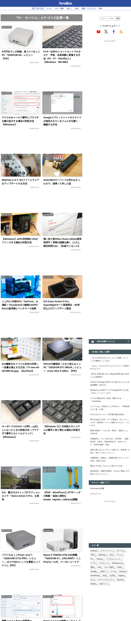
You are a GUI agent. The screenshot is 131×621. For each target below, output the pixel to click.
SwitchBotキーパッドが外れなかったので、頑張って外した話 (61, 182)
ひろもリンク (95, 494)
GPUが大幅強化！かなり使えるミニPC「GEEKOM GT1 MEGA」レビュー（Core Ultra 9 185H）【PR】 (62, 367)
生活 (112, 555)
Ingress (122, 576)
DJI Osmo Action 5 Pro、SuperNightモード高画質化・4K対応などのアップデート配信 (61, 305)
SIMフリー (104, 584)
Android (95, 551)
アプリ (94, 563)
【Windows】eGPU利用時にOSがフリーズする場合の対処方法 (20, 241)
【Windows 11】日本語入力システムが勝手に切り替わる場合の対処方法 (61, 430)
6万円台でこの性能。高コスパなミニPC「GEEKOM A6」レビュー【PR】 (21, 55)
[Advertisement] (110, 59)
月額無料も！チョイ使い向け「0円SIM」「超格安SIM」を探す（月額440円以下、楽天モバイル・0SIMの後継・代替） (109, 442)
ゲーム (49, 8)
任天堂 (113, 576)
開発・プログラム (89, 8)
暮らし (69, 8)
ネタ (93, 580)
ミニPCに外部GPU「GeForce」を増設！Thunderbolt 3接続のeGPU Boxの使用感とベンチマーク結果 (20, 305)
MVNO (94, 584)
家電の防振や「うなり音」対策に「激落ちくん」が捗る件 (110, 432)
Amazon (123, 572)
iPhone (101, 559)
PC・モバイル (38, 8)
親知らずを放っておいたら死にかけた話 (106, 466)
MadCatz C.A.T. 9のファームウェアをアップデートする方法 (20, 182)
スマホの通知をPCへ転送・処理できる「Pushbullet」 (105, 399)
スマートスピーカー (106, 580)
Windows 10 (118, 563)
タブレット (105, 563)
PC (93, 559)
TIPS (94, 555)
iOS (100, 568)
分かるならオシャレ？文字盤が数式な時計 (107, 414)
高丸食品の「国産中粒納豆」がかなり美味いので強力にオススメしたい (110, 472)
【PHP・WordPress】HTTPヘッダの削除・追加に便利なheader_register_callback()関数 (62, 496)
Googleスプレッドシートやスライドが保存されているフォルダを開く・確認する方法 (62, 121)
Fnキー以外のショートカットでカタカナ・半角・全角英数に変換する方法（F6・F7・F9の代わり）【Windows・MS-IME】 (62, 56)
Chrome (121, 580)
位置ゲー (104, 572)
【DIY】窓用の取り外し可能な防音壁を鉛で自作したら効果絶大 (109, 375)
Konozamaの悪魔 (97, 489)
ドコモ (114, 572)
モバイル (121, 551)
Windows (103, 555)
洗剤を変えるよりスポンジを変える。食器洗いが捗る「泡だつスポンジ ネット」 (110, 451)
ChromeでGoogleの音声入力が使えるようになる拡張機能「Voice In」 (110, 383)
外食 (105, 576)
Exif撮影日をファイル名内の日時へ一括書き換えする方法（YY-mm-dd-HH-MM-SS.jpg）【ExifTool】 (21, 367)
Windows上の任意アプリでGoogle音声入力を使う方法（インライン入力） (109, 391)
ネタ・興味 (59, 8)
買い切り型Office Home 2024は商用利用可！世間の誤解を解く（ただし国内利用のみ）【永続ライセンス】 (62, 242)
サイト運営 (110, 568)
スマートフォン (108, 551)
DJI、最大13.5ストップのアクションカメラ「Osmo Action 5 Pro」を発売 (21, 496)
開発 (93, 568)
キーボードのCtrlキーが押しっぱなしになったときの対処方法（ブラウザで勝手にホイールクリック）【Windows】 (20, 431)
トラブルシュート (114, 559)
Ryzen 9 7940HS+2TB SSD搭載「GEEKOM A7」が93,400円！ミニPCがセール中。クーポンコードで (62, 558)
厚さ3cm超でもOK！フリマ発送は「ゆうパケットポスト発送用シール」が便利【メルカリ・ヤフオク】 (110, 423)
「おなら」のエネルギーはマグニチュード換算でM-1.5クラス (110, 367)
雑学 (100, 8)
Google (95, 572)
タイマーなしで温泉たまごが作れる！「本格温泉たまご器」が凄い (110, 407)
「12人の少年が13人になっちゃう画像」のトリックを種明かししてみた (109, 359)
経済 (77, 8)
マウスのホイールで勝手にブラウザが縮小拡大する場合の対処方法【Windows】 (20, 121)
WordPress (96, 576)
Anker (120, 568)
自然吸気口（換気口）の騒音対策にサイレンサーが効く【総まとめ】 (110, 459)
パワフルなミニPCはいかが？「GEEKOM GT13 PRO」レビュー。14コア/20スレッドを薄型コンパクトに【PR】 (21, 560)
